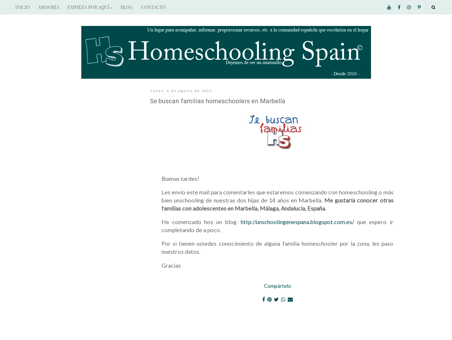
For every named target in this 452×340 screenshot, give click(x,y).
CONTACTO (153, 7)
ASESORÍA (48, 7)
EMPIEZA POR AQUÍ (89, 7)
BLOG (127, 7)
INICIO (22, 7)
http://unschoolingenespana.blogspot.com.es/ (297, 221)
